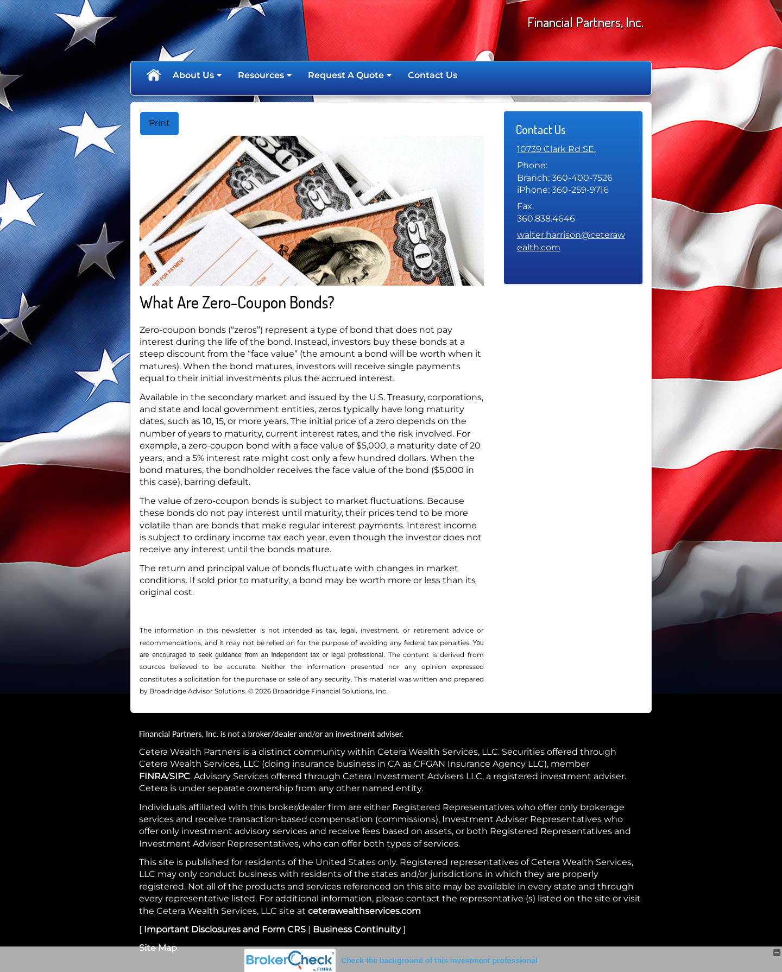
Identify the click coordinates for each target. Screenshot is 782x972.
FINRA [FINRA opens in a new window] (153, 776)
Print (159, 123)
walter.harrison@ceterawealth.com (571, 241)
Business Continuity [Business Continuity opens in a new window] (357, 929)
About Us (193, 75)
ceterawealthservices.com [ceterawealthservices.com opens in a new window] (364, 911)
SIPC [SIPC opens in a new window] (179, 776)
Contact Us (432, 75)
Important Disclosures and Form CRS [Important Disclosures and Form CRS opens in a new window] (225, 929)
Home (153, 75)
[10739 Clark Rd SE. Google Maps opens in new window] (556, 149)
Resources (261, 75)
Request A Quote (346, 75)
